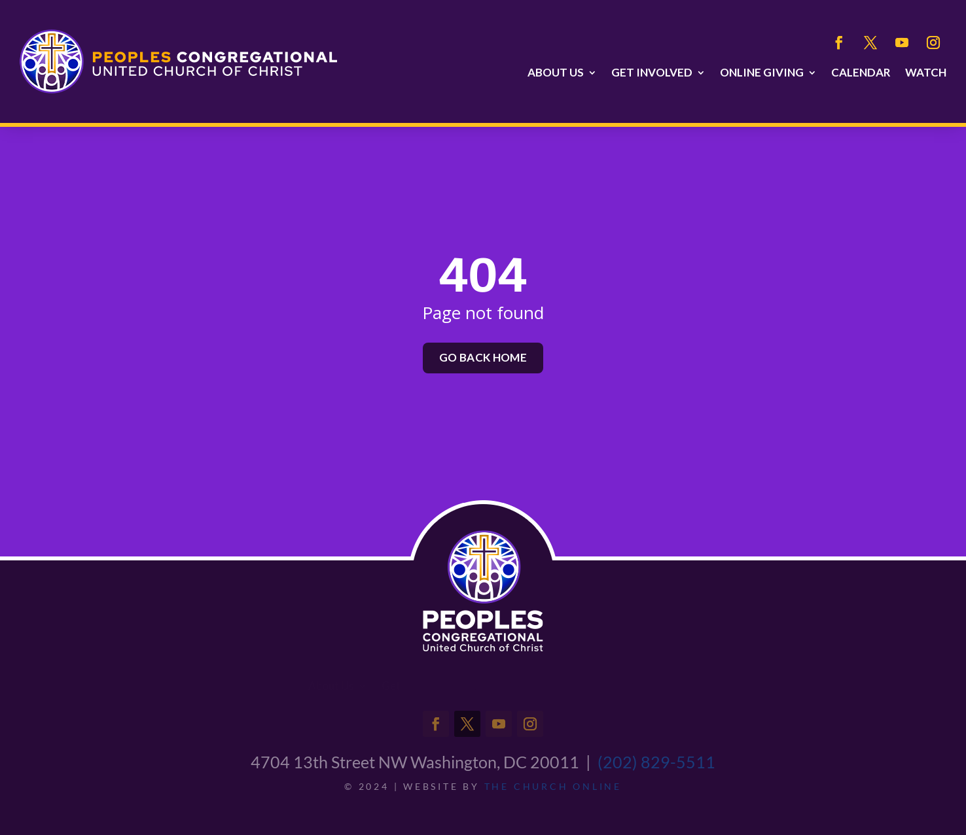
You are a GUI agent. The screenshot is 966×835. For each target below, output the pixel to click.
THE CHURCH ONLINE (553, 786)
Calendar (861, 72)
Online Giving (762, 72)
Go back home (483, 357)
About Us (556, 72)
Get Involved (651, 72)
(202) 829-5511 (656, 762)
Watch (925, 72)
